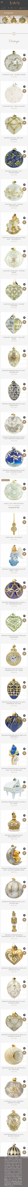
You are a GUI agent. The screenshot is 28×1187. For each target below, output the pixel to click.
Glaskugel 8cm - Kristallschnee (14, 106)
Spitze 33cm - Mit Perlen (14, 537)
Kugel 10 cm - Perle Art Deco (14, 503)
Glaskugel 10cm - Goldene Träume (14, 74)
